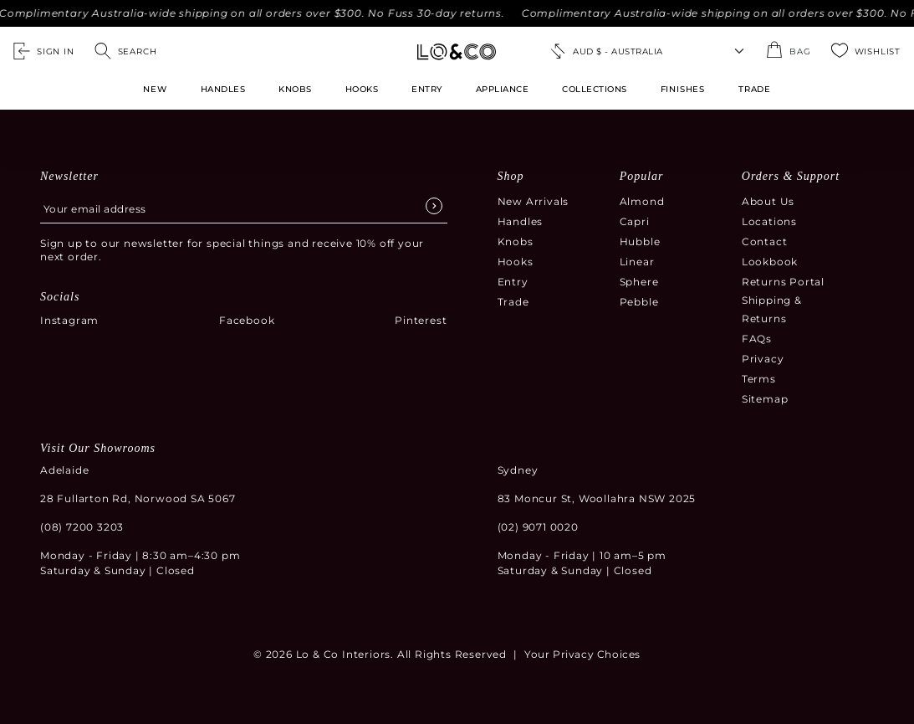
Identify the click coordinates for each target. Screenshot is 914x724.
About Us (768, 201)
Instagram (69, 320)
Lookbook (770, 261)
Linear (637, 261)
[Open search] (125, 51)
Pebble (639, 301)
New (154, 89)
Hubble (640, 241)
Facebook (246, 320)
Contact (765, 241)
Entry (426, 89)
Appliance (502, 89)
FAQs (757, 338)
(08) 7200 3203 (82, 527)
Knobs (295, 89)
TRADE (754, 89)
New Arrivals (533, 201)
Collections (594, 89)
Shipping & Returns (772, 309)
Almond (642, 201)
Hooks (362, 89)
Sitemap (765, 399)
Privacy (763, 358)
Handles (223, 89)
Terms (759, 378)
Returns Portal (783, 281)
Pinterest (421, 320)
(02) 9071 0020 (538, 527)
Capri (635, 221)
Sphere (639, 281)
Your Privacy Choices (582, 654)
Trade (513, 301)
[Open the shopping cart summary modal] (788, 51)
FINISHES (683, 89)
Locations (769, 221)
